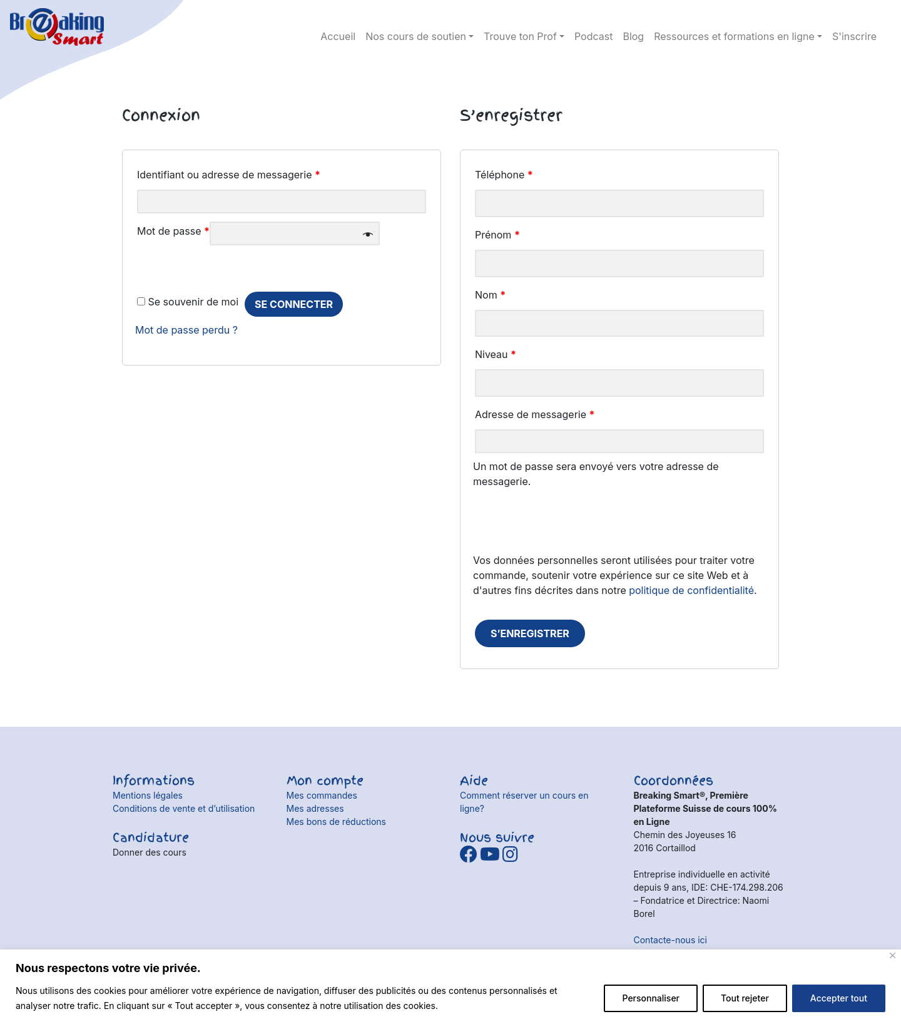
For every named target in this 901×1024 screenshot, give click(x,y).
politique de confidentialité (691, 590)
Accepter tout (838, 998)
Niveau (495, 354)
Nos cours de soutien (415, 36)
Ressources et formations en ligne (734, 36)
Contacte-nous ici (671, 939)
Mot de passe (173, 231)
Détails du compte (869, 19)
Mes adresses (315, 808)
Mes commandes (322, 795)
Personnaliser (651, 998)
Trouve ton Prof (520, 36)
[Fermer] (892, 955)
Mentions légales (148, 795)
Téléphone (504, 174)
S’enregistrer (530, 633)
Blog (633, 36)
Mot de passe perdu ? (186, 330)
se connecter (294, 304)
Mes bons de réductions (336, 821)
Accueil (337, 36)
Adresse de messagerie (534, 414)
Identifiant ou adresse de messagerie (228, 174)
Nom (490, 295)
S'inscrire (854, 36)
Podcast (593, 36)
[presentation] (568, 528)
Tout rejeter (745, 998)
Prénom (497, 234)
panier (848, 19)
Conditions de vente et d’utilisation (184, 808)
